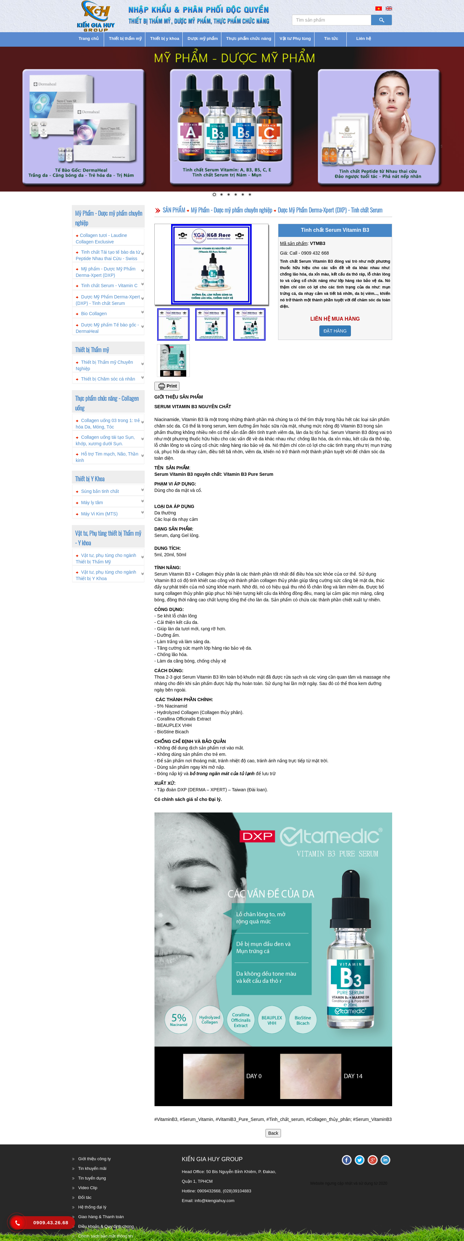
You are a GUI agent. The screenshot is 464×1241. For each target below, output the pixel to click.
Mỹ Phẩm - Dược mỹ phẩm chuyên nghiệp (231, 210)
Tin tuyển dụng (92, 1178)
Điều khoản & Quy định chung (106, 1226)
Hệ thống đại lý (92, 1207)
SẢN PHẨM (174, 210)
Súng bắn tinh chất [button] (100, 491)
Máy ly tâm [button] (92, 502)
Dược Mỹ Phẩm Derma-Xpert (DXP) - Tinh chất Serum (330, 210)
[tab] (108, 237)
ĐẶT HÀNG (335, 331)
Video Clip (87, 1187)
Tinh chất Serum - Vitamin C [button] (109, 285)
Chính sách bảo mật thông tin (105, 1236)
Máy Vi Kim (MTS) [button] (99, 513)
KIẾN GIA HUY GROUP (212, 1159)
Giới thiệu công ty (94, 1158)
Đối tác (85, 1197)
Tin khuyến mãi (92, 1168)
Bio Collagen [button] (94, 313)
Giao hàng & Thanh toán (101, 1216)
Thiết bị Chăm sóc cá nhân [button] (108, 378)
